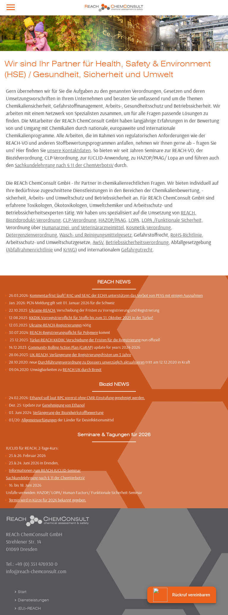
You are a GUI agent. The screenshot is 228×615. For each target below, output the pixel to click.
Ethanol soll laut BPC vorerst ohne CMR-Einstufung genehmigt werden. (87, 397)
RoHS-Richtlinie (186, 235)
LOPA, (134, 220)
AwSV (98, 242)
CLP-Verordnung (79, 220)
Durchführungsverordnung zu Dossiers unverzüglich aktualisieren (91, 362)
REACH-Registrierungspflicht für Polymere (64, 332)
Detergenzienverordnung (31, 235)
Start (22, 592)
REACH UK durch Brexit (82, 369)
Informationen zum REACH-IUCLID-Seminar (45, 470)
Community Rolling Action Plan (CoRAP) (60, 347)
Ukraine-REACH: (42, 310)
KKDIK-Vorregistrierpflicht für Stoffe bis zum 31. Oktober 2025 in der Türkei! (91, 317)
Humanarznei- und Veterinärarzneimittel (83, 227)
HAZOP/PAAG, (113, 220)
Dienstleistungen (33, 600)
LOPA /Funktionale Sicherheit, (172, 220)
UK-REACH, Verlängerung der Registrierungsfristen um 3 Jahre (80, 354)
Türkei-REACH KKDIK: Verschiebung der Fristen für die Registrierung (85, 339)
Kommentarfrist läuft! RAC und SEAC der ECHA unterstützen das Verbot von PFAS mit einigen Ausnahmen (116, 295)
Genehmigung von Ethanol (63, 405)
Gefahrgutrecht (137, 249)
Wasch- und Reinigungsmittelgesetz (95, 235)
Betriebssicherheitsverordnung (137, 242)
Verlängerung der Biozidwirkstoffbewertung (68, 412)
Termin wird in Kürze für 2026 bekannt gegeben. (47, 500)
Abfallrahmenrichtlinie (30, 249)
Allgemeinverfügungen (39, 420)
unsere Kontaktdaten (69, 150)
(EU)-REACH (29, 608)
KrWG (69, 249)
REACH (188, 212)
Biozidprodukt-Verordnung (33, 220)
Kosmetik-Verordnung (148, 227)
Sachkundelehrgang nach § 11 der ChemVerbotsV (64, 165)
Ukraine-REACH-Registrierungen (55, 325)
